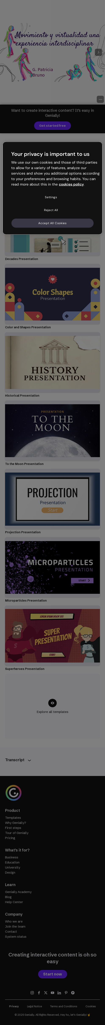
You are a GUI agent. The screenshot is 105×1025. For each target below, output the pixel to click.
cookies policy (71, 184)
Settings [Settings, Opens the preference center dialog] (51, 197)
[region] (52, 188)
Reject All (51, 210)
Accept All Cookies (52, 223)
